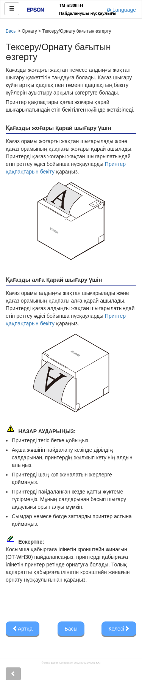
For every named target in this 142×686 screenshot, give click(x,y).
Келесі (119, 629)
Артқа (22, 629)
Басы (11, 31)
